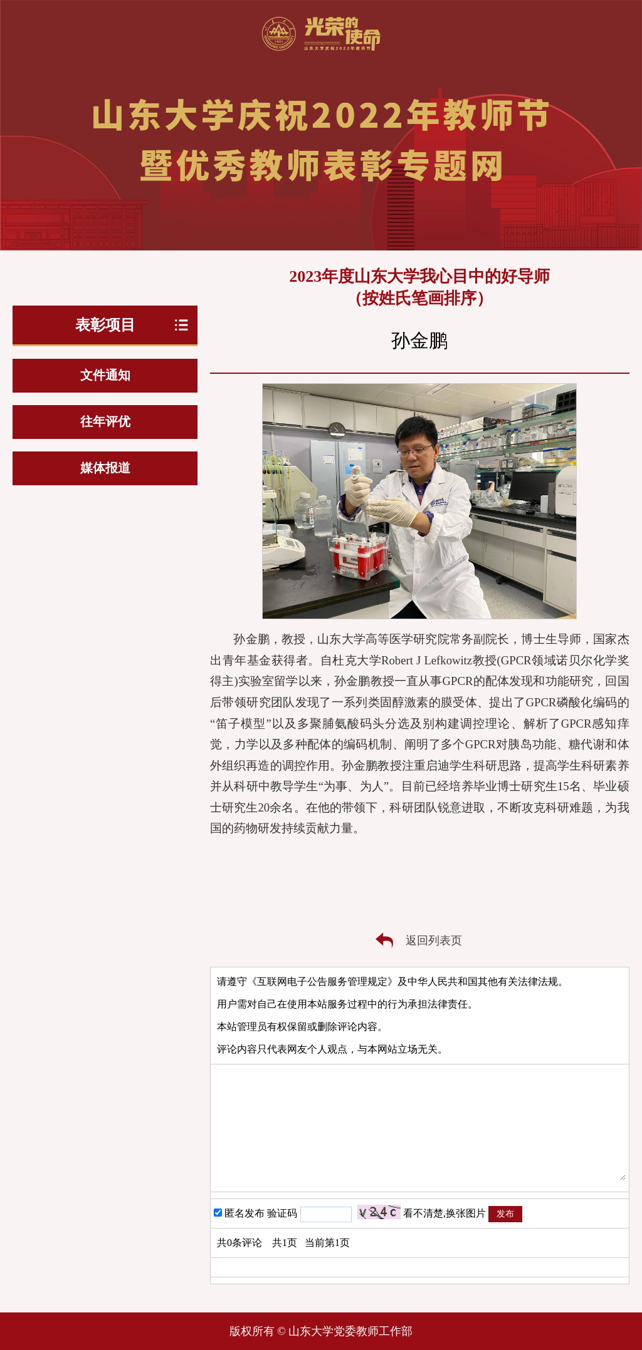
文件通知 (105, 375)
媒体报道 (105, 468)
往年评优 (105, 421)
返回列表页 (434, 940)
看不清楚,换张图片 (444, 1213)
